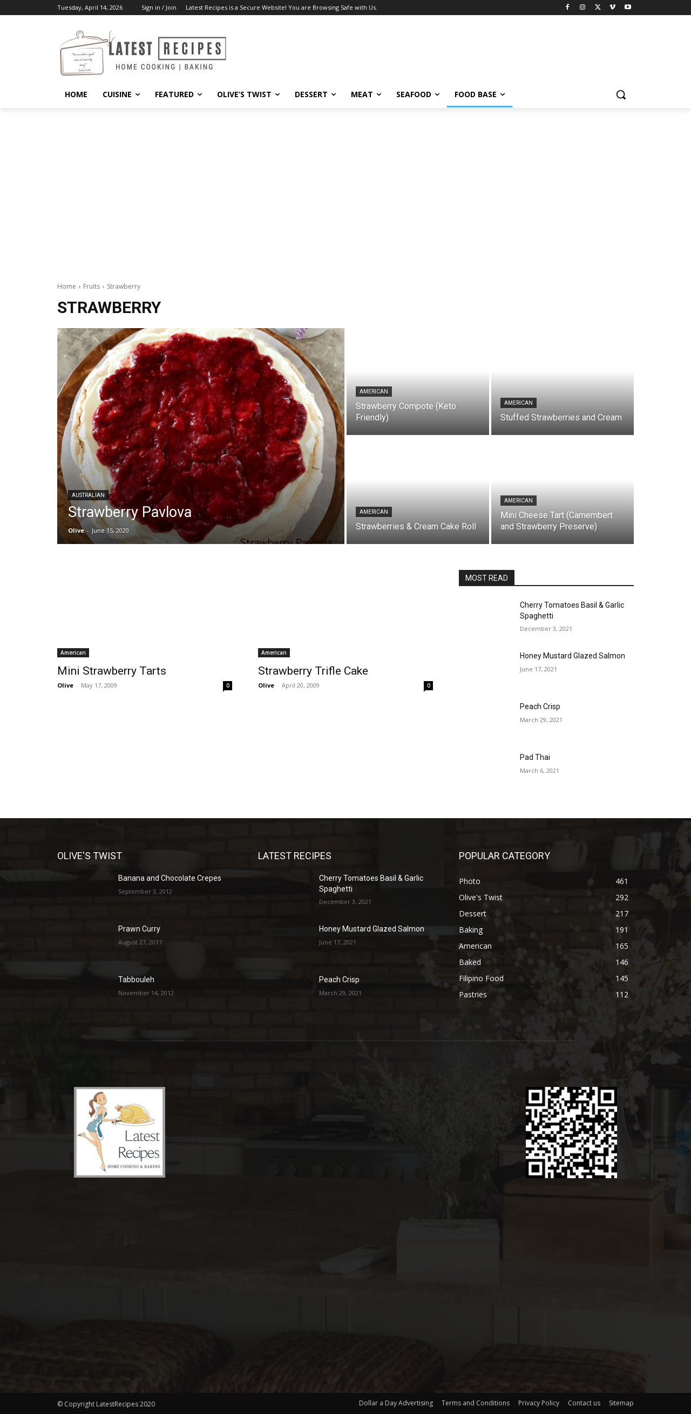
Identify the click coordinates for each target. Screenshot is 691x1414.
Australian (88, 495)
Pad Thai (535, 757)
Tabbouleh (136, 979)
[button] (621, 94)
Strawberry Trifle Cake (313, 670)
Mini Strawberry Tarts (111, 670)
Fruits (91, 286)
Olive (65, 685)
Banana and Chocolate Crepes (169, 878)
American (374, 392)
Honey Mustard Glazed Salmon (572, 655)
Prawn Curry (139, 928)
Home (66, 286)
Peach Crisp (540, 706)
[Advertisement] (345, 188)
